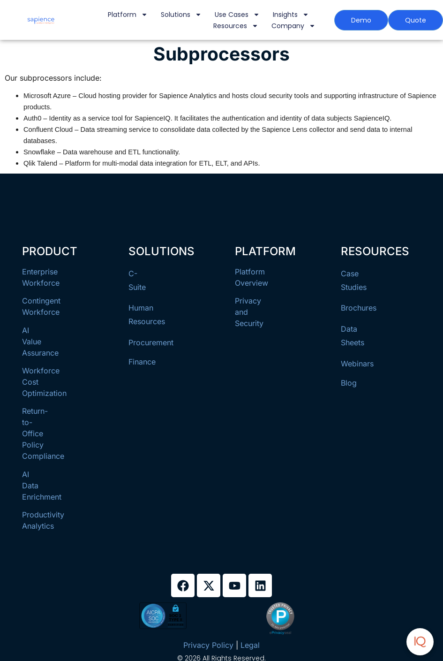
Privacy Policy (208, 645)
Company (293, 25)
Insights (291, 14)
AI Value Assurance (40, 341)
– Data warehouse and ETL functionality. (117, 152)
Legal (250, 645)
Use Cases (237, 14)
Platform (128, 14)
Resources (235, 25)
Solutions (181, 14)
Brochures (358, 307)
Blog (349, 382)
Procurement (150, 342)
